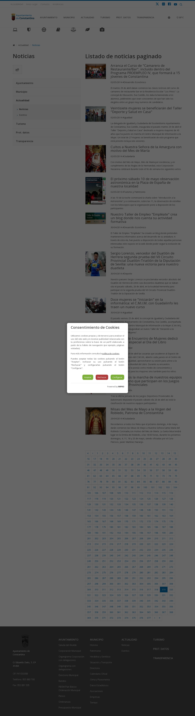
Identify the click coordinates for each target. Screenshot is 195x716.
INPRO (121, 386)
